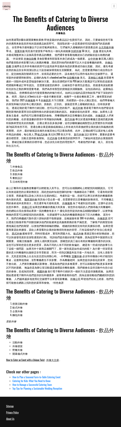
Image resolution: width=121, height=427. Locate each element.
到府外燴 (76, 51)
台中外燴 (93, 58)
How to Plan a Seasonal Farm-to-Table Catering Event (36, 377)
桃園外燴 (42, 271)
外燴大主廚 (52, 360)
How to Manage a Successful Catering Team (32, 385)
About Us (10, 419)
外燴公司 (27, 207)
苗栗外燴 (20, 51)
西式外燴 (17, 233)
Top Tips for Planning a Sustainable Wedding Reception (37, 388)
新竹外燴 (70, 119)
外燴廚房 (46, 100)
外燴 (95, 51)
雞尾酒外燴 (30, 199)
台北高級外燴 (106, 47)
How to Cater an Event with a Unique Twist (25, 360)
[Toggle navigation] (114, 6)
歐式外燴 (78, 108)
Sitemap (10, 406)
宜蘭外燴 (77, 256)
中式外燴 (52, 138)
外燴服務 (30, 100)
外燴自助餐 (30, 58)
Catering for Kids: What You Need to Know (31, 381)
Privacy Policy (12, 412)
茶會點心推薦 (95, 77)
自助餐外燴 (73, 77)
